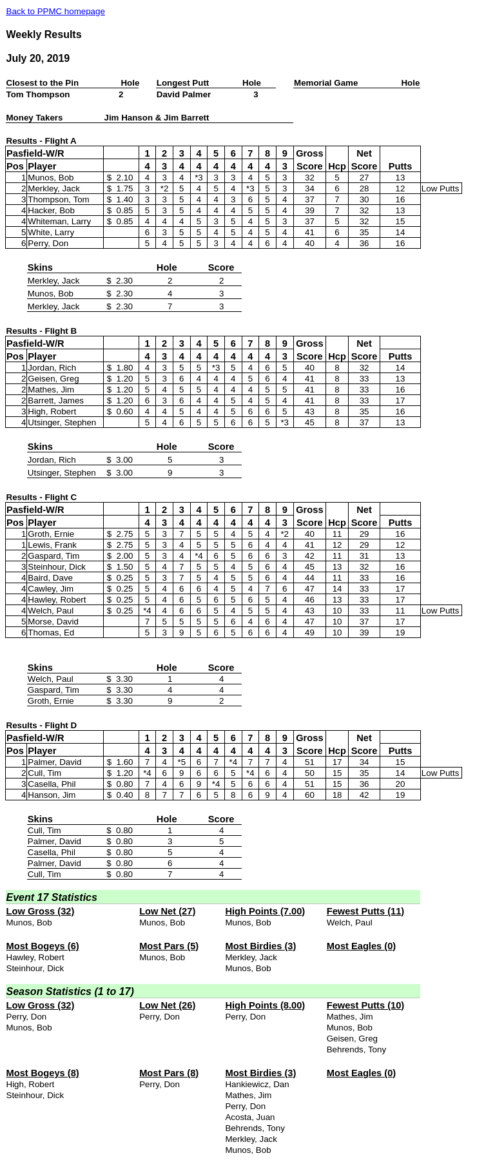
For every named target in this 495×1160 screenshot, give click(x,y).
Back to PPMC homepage (55, 11)
